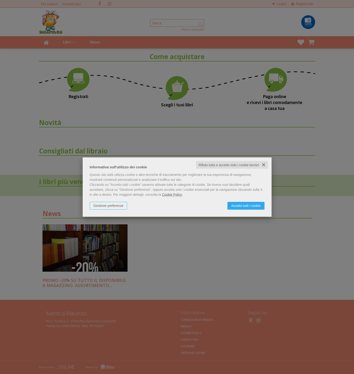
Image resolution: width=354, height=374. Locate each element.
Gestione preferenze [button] (109, 205)
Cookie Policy (172, 194)
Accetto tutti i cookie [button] (246, 205)
